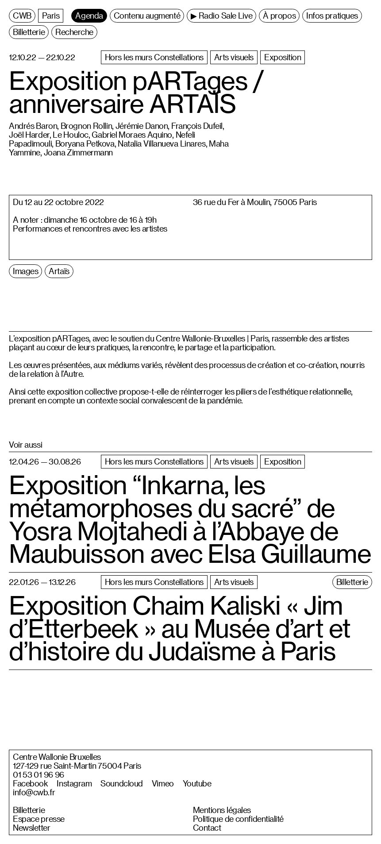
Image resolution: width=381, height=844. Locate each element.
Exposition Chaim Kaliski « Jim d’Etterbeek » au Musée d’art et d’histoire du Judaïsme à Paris (179, 628)
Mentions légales (222, 809)
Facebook (30, 783)
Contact (207, 827)
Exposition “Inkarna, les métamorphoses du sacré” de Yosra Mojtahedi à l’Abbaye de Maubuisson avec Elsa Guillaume (190, 519)
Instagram (74, 783)
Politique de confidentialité (238, 818)
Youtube (197, 783)
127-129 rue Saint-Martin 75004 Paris (77, 765)
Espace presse (39, 818)
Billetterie (29, 809)
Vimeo (163, 783)
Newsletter (31, 827)
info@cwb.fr (34, 792)
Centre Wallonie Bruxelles (57, 756)
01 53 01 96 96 (38, 774)
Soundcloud (121, 783)
